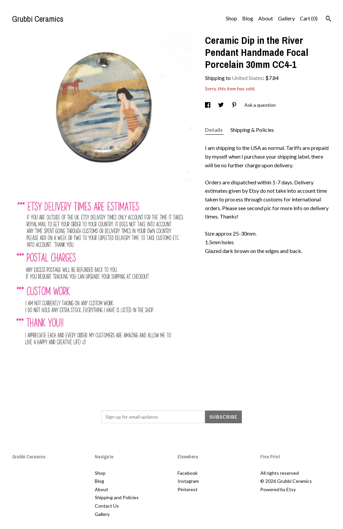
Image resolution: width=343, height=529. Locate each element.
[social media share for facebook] (208, 105)
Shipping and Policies (117, 497)
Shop (231, 18)
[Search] (328, 19)
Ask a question (260, 105)
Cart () (309, 18)
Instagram (188, 481)
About (265, 18)
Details (214, 129)
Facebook (188, 473)
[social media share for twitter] (221, 105)
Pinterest (188, 489)
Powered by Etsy (278, 489)
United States (247, 78)
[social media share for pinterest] (234, 105)
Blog (247, 18)
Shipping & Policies (252, 129)
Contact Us (107, 506)
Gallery (286, 18)
